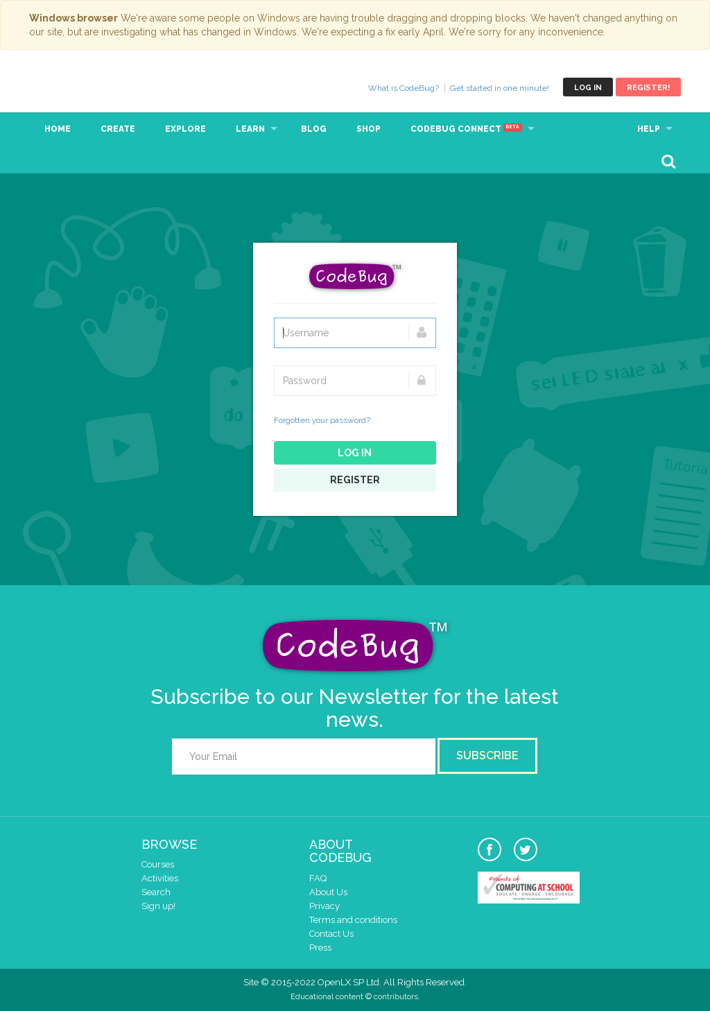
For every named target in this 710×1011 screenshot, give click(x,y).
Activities (159, 878)
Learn (250, 129)
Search (156, 892)
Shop (368, 129)
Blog (314, 129)
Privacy (324, 906)
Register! (648, 87)
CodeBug (75, 87)
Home (57, 129)
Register (355, 479)
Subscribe (487, 755)
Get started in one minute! (499, 88)
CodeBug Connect (466, 129)
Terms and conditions (353, 920)
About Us (328, 892)
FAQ (318, 878)
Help (648, 129)
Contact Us (331, 933)
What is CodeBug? (403, 88)
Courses (157, 864)
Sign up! (158, 906)
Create (118, 129)
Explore (185, 129)
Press (320, 947)
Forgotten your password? (322, 420)
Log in (588, 87)
